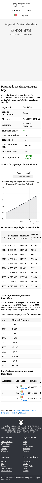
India (25, 444)
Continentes (16, 10)
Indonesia (26, 449)
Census (15, 413)
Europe (3, 466)
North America (6, 468)
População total (23, 173)
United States (28, 446)
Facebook (26, 461)
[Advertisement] (21, 57)
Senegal (23, 398)
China (25, 442)
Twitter (25, 464)
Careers (26, 471)
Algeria (23, 387)
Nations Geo (6, 413)
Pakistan (26, 451)
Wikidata (22, 413)
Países (29, 10)
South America (6, 471)
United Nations (19, 410)
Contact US (27, 468)
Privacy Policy (28, 466)
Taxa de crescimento (23, 176)
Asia (2, 464)
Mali (22, 393)
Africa (3, 461)
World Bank (31, 410)
